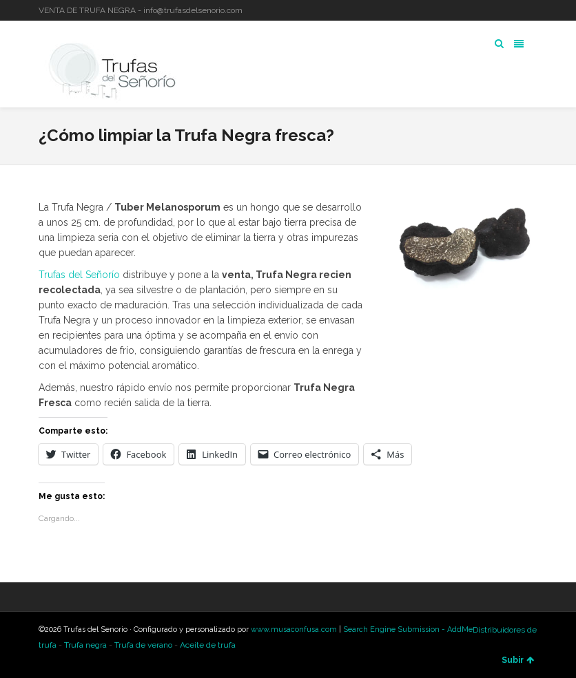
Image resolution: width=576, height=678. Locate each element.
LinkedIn (516, 10)
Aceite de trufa (208, 645)
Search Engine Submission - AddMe (408, 629)
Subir (518, 660)
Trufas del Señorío (79, 274)
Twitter (496, 10)
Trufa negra (85, 645)
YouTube (536, 10)
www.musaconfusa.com (294, 629)
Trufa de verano (143, 645)
